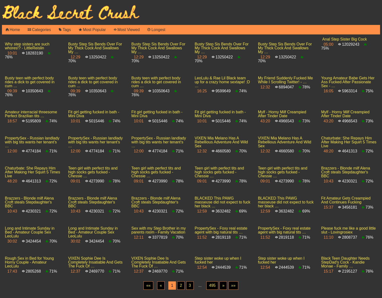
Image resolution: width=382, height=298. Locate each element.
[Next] (223, 285)
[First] (148, 285)
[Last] (233, 285)
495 (212, 285)
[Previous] (161, 285)
